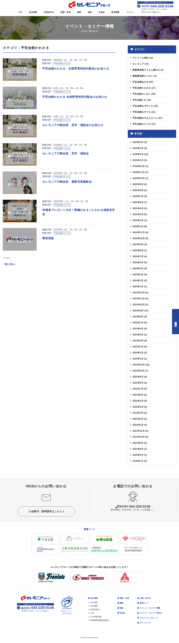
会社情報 (33, 12)
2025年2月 (137, 220)
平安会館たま (141, 100)
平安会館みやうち (144, 112)
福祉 (90, 12)
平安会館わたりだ (144, 124)
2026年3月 (137, 148)
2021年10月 (138, 437)
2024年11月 (138, 232)
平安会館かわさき (144, 88)
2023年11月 (138, 298)
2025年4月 (137, 208)
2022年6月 (137, 395)
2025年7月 (137, 196)
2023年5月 (137, 334)
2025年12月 (138, 166)
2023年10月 (138, 304)
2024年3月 (137, 280)
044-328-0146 (132, 506)
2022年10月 (138, 371)
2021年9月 (137, 443)
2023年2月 (137, 353)
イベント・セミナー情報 (148, 608)
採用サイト (143, 603)
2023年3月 (137, 346)
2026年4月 (137, 142)
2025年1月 (137, 226)
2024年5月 (137, 268)
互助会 (102, 12)
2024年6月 (137, 262)
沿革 (91, 613)
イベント (130, 12)
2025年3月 (137, 214)
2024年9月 (137, 244)
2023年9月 (137, 310)
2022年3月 (137, 413)
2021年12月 (138, 431)
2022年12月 (138, 365)
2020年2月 (137, 455)
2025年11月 (138, 172)
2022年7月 (137, 389)
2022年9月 (137, 377)
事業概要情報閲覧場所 (99, 620)
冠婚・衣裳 (65, 12)
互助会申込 (49, 12)
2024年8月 (137, 250)
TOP (20, 12)
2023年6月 (137, 328)
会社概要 (93, 606)
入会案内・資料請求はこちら (46, 511)
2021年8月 (137, 449)
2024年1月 (137, 286)
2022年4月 (137, 407)
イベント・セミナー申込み (149, 613)
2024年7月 (137, 256)
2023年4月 (137, 340)
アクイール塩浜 (142, 58)
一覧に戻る (9, 264)
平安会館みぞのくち (145, 106)
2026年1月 (137, 160)
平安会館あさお (142, 82)
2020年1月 (137, 461)
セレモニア (140, 64)
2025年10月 (138, 178)
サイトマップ (144, 623)
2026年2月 (137, 154)
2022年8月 (137, 383)
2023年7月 (137, 322)
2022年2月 (137, 419)
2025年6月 (137, 202)
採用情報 (115, 12)
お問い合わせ (144, 598)
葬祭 (79, 12)
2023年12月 (138, 292)
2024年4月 (137, 274)
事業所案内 (94, 609)
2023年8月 (137, 316)
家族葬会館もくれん (144, 76)
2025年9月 (137, 184)
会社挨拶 (93, 602)
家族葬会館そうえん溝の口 (147, 70)
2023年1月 (137, 359)
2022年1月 (137, 425)
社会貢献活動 (95, 617)
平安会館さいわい (144, 94)
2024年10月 (138, 238)
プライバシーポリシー (151, 12)
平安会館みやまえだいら (147, 118)
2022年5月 (137, 401)
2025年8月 (137, 190)
